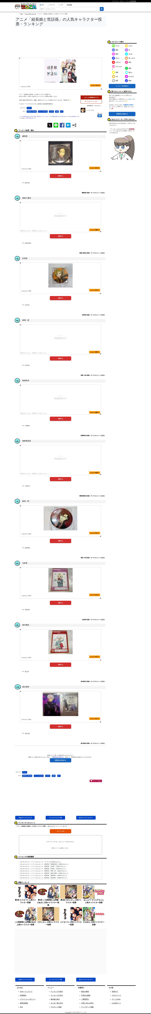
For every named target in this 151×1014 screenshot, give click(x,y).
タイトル (52, 5)
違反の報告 (85, 991)
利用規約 (23, 995)
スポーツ (116, 62)
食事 (115, 72)
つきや (51, 111)
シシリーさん (90, 110)
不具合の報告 (85, 995)
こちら (22, 118)
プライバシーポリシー (28, 999)
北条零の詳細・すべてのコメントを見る (93, 619)
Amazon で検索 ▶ (94, 229)
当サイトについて (26, 991)
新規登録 (131, 129)
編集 (99, 115)
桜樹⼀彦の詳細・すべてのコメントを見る (93, 375)
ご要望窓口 (85, 999)
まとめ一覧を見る (57, 1003)
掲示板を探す (55, 999)
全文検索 (69, 5)
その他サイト (116, 1003)
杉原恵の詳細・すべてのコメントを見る (93, 315)
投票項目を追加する (122, 114)
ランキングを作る (57, 995)
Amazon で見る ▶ (95, 85)
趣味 (128, 68)
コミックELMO (43, 111)
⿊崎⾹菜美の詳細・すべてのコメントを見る (92, 496)
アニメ (29, 108)
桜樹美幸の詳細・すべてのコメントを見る (93, 435)
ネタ (115, 76)
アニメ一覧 (55, 817)
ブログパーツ (116, 995)
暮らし (128, 72)
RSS (21, 1007)
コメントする (60, 831)
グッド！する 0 (96, 781)
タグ (62, 5)
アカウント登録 (56, 1007)
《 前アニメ (25, 817)
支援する (115, 991)
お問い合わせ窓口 (87, 1003)
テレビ (128, 54)
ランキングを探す (57, 991)
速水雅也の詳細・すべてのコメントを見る (93, 681)
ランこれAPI (116, 999)
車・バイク (130, 58)
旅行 (128, 62)
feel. (62, 111)
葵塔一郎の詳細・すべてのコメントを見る (93, 557)
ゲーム (115, 45)
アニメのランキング (30, 14)
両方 (43, 5)
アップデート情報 (87, 1007)
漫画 (57, 111)
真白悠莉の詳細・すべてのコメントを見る (93, 743)
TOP (21, 14)
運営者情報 (24, 1003)
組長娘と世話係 (31, 111)
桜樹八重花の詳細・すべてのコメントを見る (92, 253)
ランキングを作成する (122, 86)
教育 (115, 80)
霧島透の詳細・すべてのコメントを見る (93, 192)
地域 (128, 80)
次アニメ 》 (86, 817)
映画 (115, 54)
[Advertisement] (60, 42)
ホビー (115, 58)
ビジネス (129, 76)
